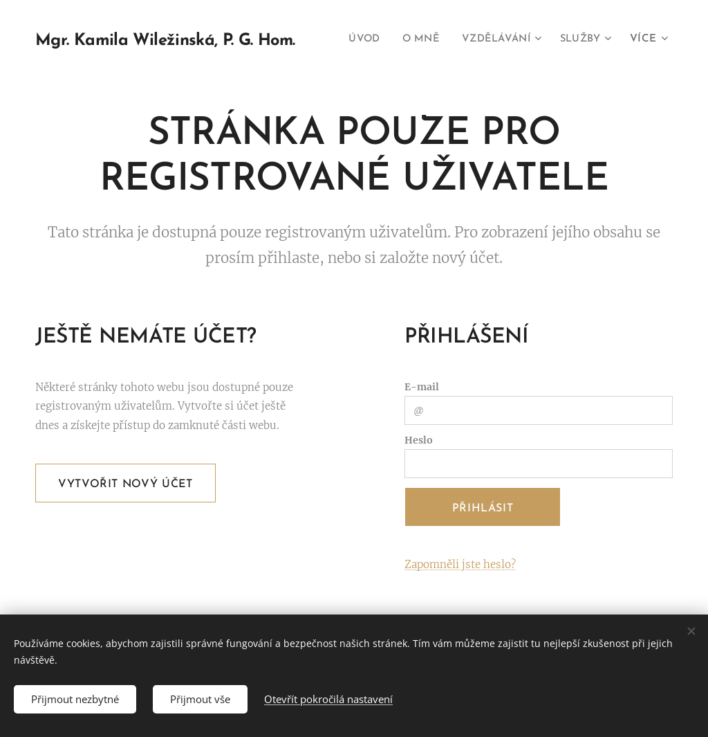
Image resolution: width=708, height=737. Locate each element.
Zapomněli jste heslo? (460, 564)
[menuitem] (427, 39)
